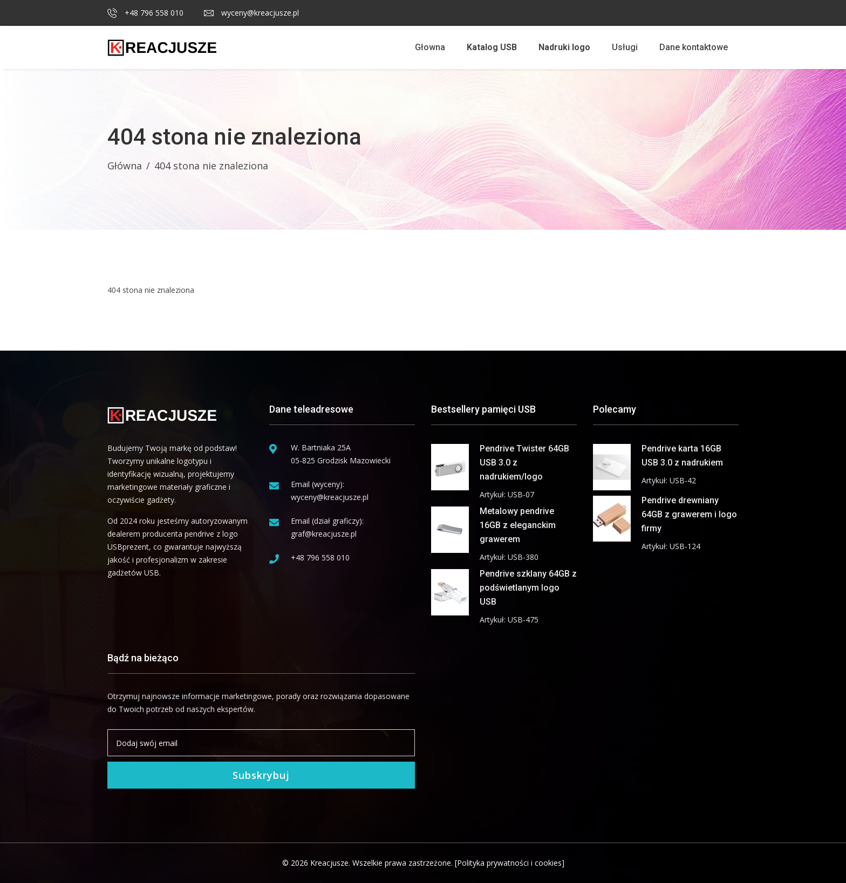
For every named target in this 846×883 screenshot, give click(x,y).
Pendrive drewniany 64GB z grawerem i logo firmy (689, 514)
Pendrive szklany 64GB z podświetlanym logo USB (528, 588)
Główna (124, 165)
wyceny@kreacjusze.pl (251, 13)
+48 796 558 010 (145, 13)
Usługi (625, 47)
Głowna (430, 47)
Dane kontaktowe (693, 47)
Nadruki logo (564, 47)
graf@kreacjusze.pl (324, 534)
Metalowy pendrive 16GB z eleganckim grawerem (518, 525)
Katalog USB (492, 47)
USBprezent (128, 547)
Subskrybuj (261, 775)
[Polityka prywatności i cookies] (509, 863)
